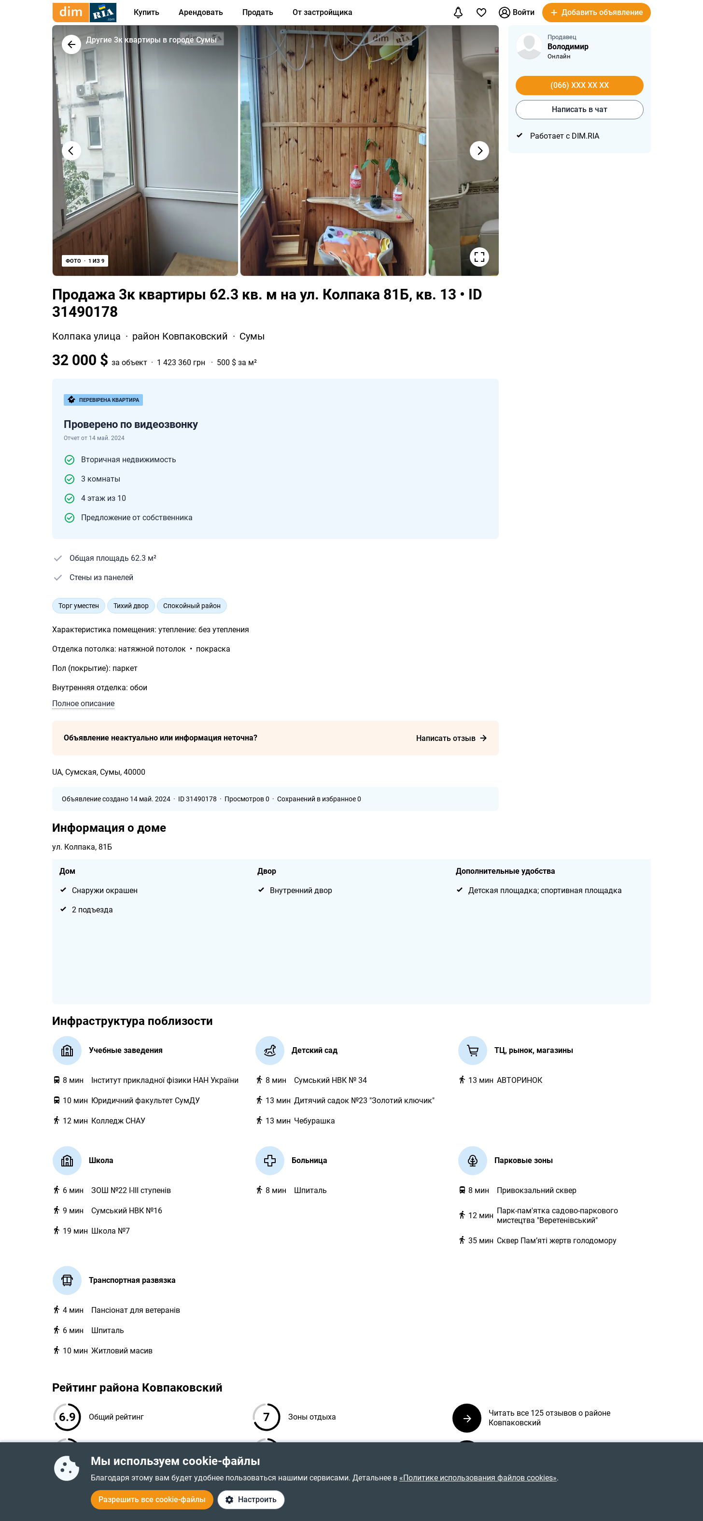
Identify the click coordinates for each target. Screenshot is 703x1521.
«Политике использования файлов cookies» (478, 1477)
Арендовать (201, 12)
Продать (257, 12)
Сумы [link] (252, 336)
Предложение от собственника (137, 517)
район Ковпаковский (181, 336)
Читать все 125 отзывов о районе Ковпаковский (531, 1418)
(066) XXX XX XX (579, 85)
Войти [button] (516, 12)
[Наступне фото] (479, 150)
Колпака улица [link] (87, 336)
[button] (596, 12)
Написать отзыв (451, 738)
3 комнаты (100, 478)
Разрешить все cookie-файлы (152, 1499)
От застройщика (322, 12)
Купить (146, 12)
